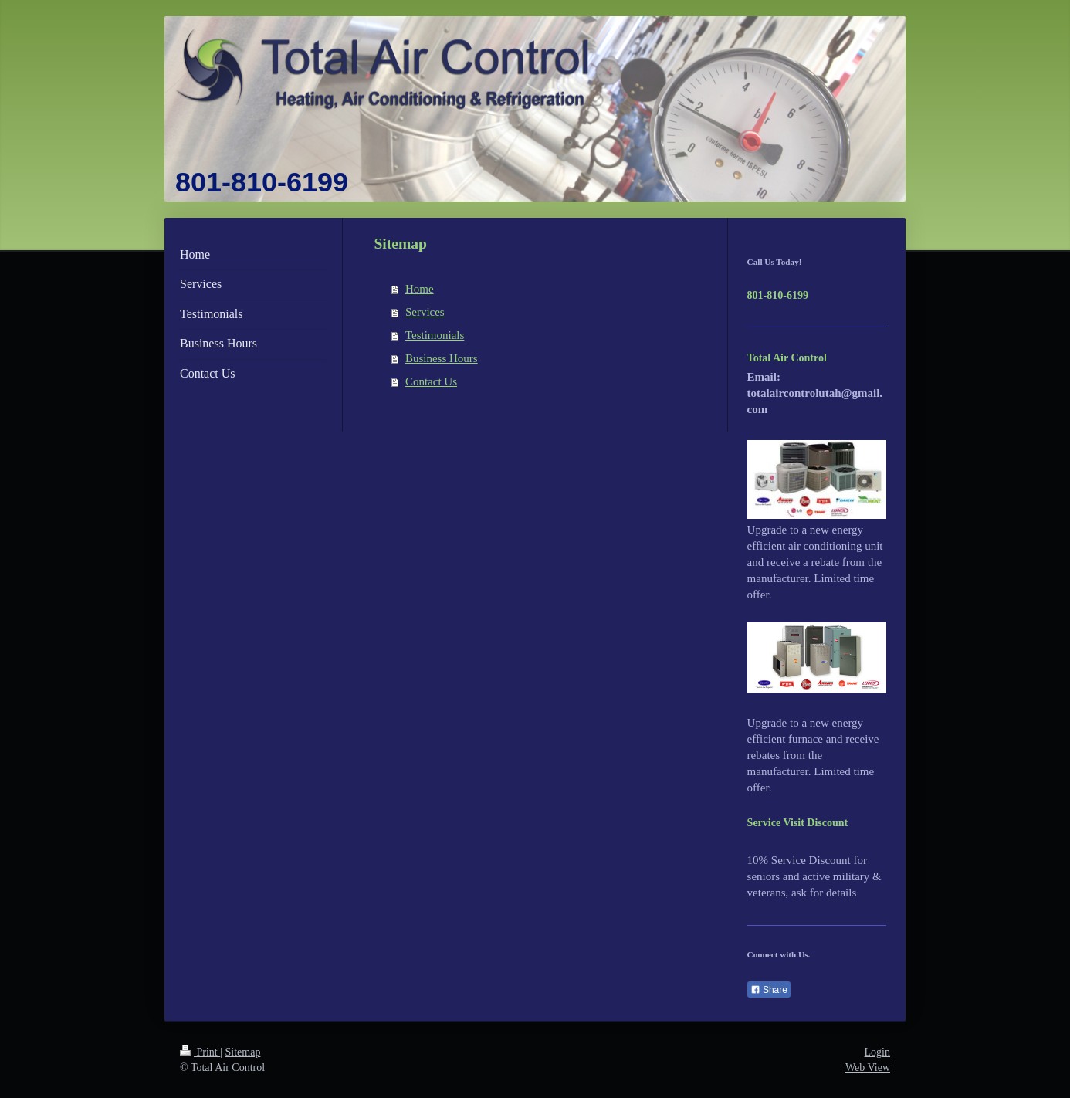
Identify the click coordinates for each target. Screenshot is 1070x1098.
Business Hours (441, 358)
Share (768, 989)
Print (200, 1052)
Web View (867, 1067)
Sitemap (243, 1052)
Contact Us (431, 381)
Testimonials (434, 335)
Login (877, 1052)
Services (425, 312)
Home (419, 289)
